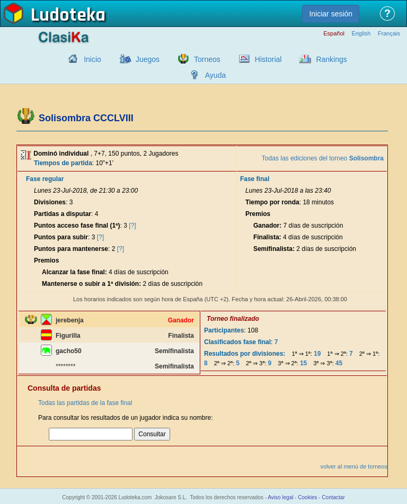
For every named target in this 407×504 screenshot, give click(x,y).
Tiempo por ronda (272, 202)
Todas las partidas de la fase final (85, 403)
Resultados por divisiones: (244, 353)
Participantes (224, 330)
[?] (132, 225)
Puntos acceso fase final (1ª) (77, 225)
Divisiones (50, 202)
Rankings (331, 59)
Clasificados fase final (237, 342)
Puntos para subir (61, 237)
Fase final (254, 179)
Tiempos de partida (63, 163)
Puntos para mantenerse (71, 249)
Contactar (333, 497)
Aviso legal (280, 497)
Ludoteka (68, 15)
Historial (268, 59)
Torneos (207, 59)
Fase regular (45, 179)
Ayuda (215, 75)
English (360, 34)
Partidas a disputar (62, 214)
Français (389, 34)
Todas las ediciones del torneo (323, 158)
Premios (46, 260)
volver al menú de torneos (353, 466)
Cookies (307, 497)
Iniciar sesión (330, 14)
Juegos (148, 59)
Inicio (92, 59)
